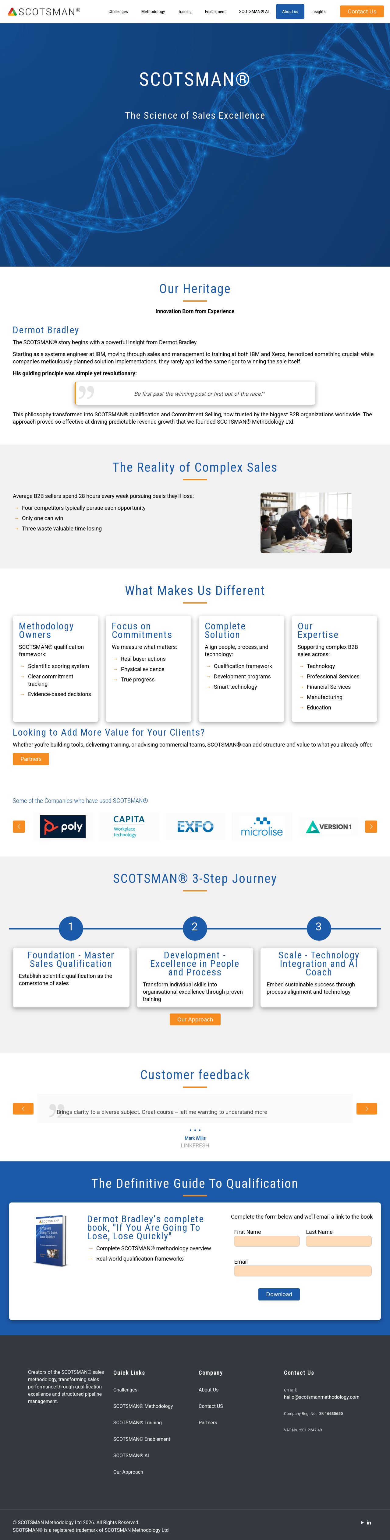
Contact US (211, 1406)
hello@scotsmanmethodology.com (322, 1397)
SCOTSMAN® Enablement (141, 1439)
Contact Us (362, 11)
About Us (208, 1390)
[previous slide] (19, 827)
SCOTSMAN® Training (137, 1423)
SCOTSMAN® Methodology (143, 1406)
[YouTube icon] (362, 1522)
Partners (208, 1423)
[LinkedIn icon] (369, 1522)
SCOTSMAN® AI (131, 1455)
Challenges (125, 1390)
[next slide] (371, 827)
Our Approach (128, 1472)
